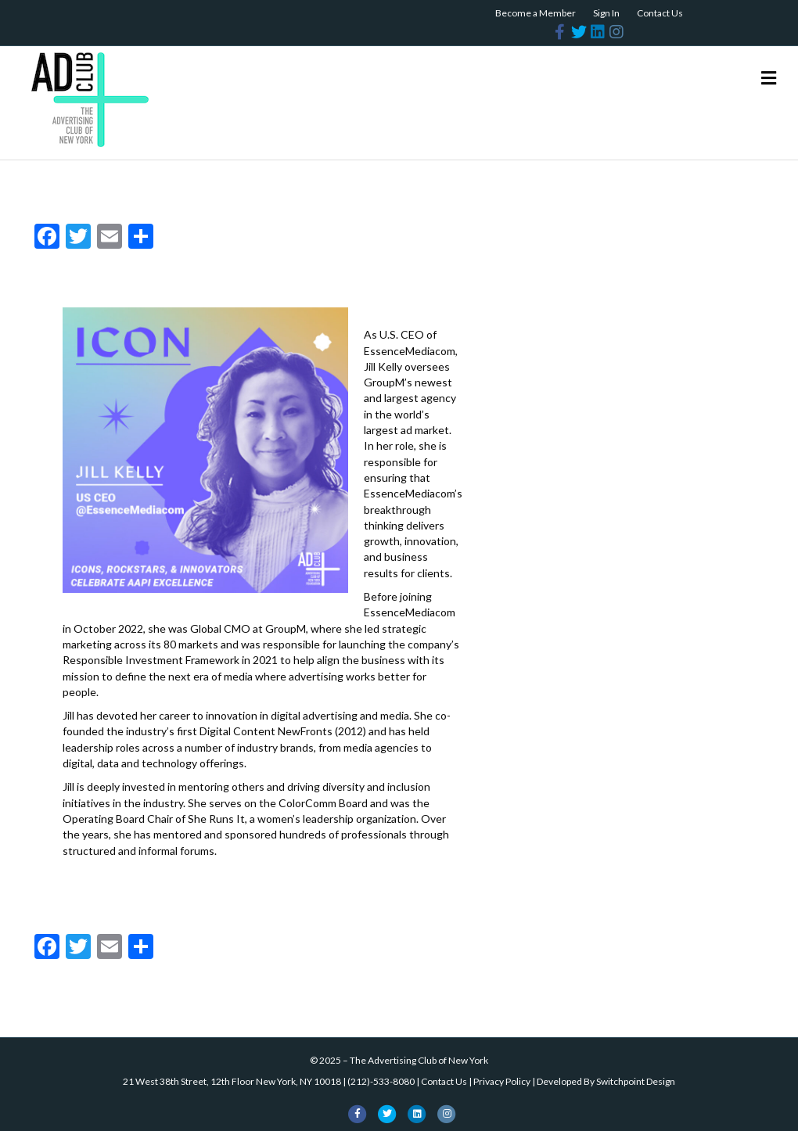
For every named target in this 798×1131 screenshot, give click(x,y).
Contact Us (660, 13)
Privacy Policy (501, 1081)
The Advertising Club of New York (419, 1060)
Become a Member (535, 13)
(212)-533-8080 (381, 1081)
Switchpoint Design (635, 1081)
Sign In (606, 13)
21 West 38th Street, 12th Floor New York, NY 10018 (232, 1081)
